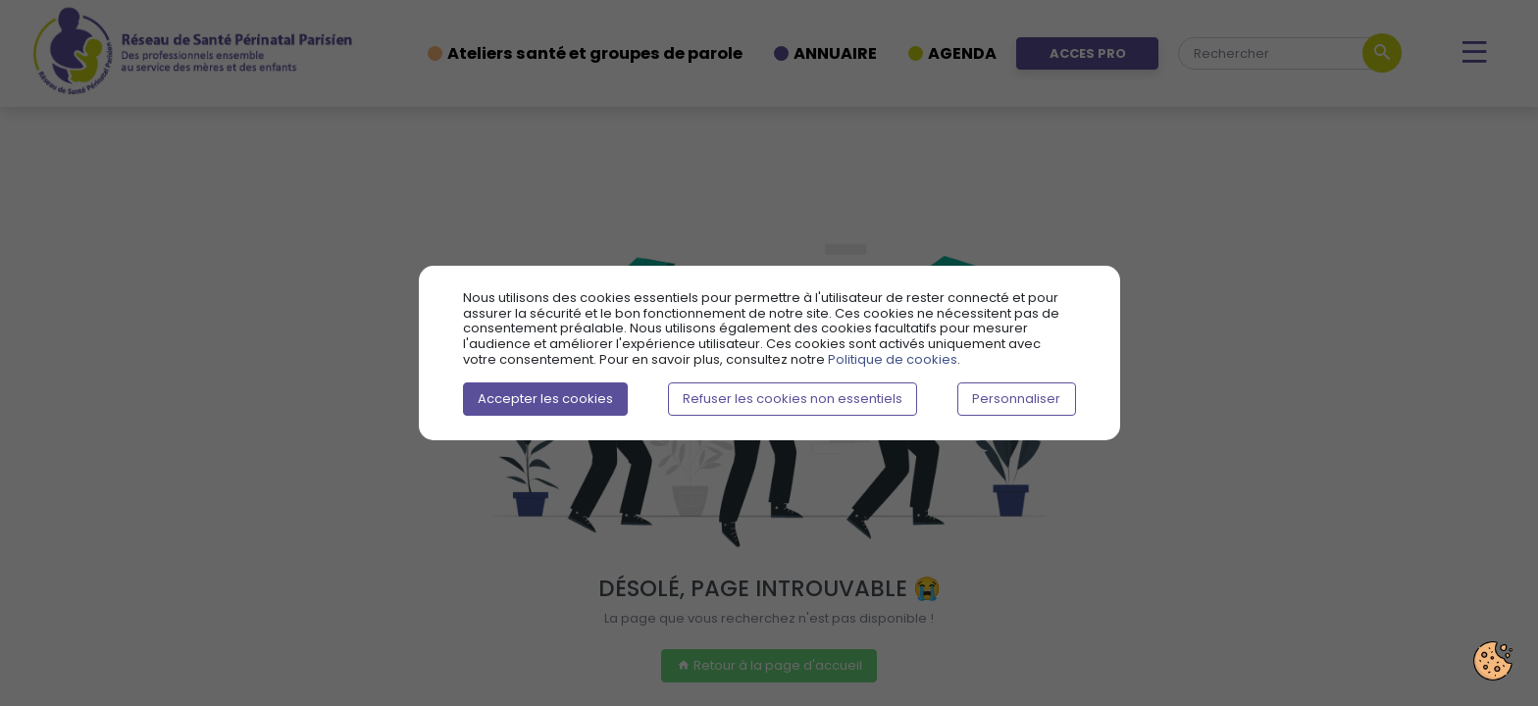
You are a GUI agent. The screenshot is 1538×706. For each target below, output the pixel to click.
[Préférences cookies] (1492, 660)
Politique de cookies (892, 359)
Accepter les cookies (545, 398)
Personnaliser (1016, 398)
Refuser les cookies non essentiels (792, 398)
